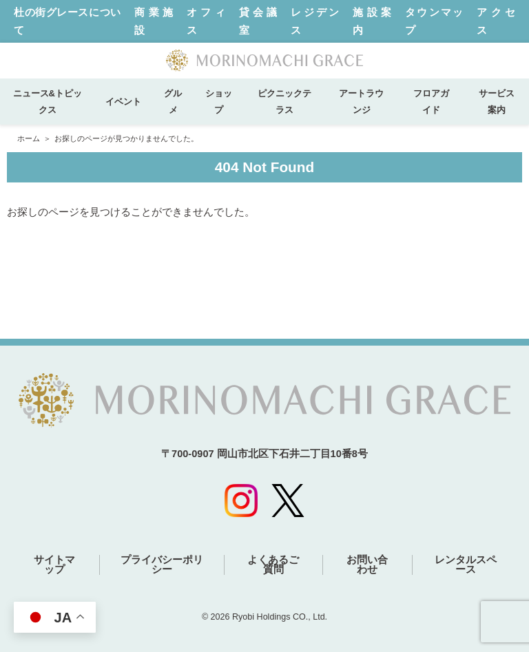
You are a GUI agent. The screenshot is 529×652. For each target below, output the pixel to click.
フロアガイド (431, 101)
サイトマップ (54, 565)
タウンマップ (434, 21)
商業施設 (153, 21)
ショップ (218, 101)
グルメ (173, 101)
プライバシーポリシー (162, 565)
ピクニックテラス (284, 101)
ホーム (28, 138)
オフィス (206, 21)
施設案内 (372, 21)
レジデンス (315, 21)
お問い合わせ (367, 565)
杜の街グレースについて (67, 21)
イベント (127, 101)
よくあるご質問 (273, 565)
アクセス (496, 21)
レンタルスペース (466, 565)
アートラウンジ (361, 101)
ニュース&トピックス (47, 101)
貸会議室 (258, 21)
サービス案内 (497, 101)
